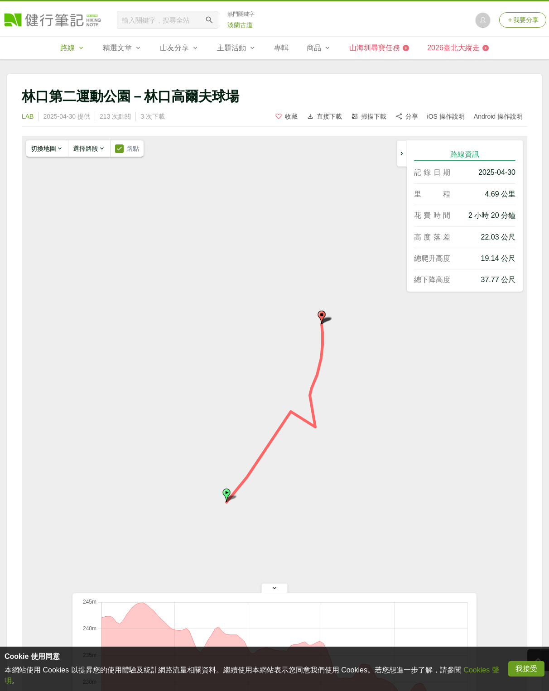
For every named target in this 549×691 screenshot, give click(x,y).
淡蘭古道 (240, 25)
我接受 (526, 668)
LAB (28, 116)
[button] (226, 495)
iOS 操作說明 (446, 116)
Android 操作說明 (498, 116)
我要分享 (523, 20)
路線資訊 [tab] (464, 154)
